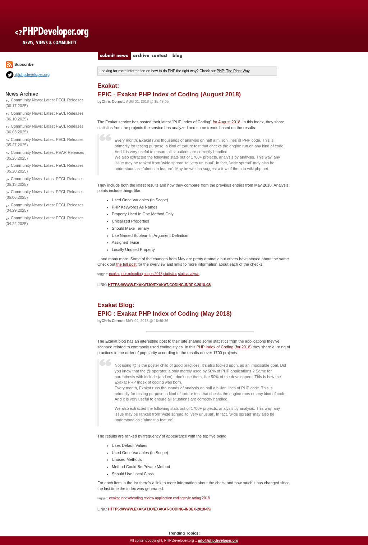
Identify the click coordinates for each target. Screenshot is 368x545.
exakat (114, 274)
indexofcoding (132, 274)
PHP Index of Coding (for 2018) (224, 347)
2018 (206, 498)
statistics (170, 274)
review (149, 498)
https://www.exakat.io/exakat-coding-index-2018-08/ (159, 285)
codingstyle (182, 498)
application (163, 498)
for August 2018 (226, 122)
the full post (126, 264)
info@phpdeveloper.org (218, 540)
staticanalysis (188, 274)
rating (196, 498)
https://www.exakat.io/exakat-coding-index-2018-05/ (159, 509)
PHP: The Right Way (233, 71)
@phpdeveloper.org (27, 74)
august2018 (153, 274)
